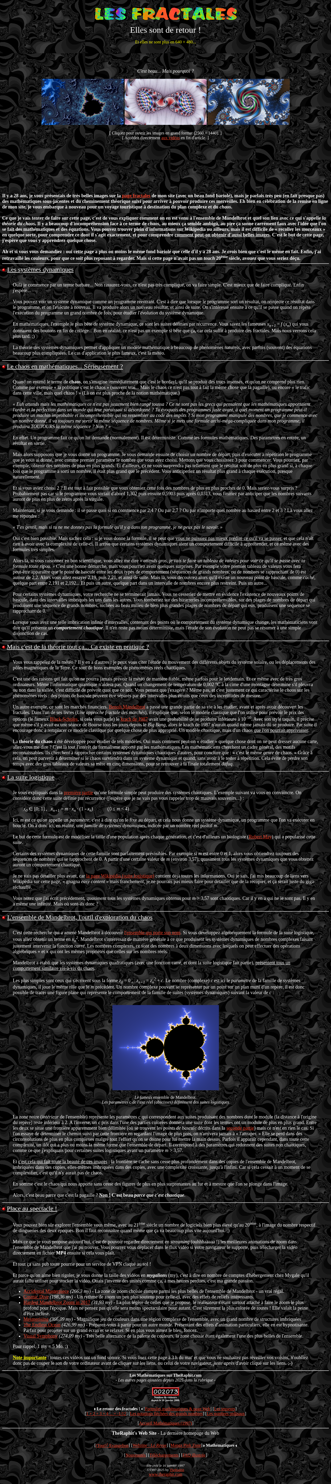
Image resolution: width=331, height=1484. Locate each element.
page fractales (136, 195)
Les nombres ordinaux (226, 1414)
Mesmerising (35, 1319)
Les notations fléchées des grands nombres (166, 1414)
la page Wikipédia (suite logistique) (120, 876)
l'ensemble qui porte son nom (152, 932)
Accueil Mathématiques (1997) (165, 1423)
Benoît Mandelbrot (127, 707)
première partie (78, 792)
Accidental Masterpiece (46, 1291)
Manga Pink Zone (185, 1446)
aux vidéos (170, 138)
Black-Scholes (63, 719)
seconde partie (240, 1128)
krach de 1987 (134, 719)
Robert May (260, 836)
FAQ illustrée (193, 1455)
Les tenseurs (224, 1409)
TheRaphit (177, 1470)
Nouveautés (135, 1455)
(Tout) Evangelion (112, 1446)
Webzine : (150, 1446)
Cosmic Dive (36, 1297)
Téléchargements (164, 1455)
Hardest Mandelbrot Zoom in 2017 (56, 1302)
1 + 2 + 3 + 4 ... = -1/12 (106, 1414)
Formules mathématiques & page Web (177, 1409)
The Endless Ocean (41, 1325)
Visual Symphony (40, 1336)
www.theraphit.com (165, 1474)
